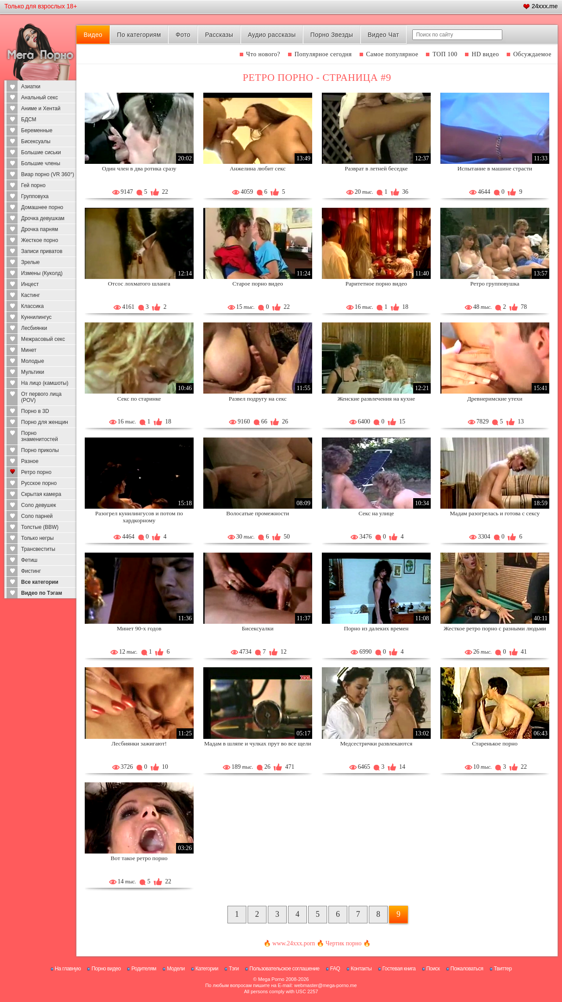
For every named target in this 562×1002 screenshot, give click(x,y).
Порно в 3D (35, 411)
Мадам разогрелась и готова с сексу (495, 513)
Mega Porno (271, 979)
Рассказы (219, 34)
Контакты (361, 969)
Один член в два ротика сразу (139, 168)
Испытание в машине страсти (495, 168)
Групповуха (35, 196)
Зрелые (30, 262)
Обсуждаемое (532, 54)
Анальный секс (39, 97)
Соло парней (37, 516)
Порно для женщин (44, 422)
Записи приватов (41, 251)
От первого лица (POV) (41, 397)
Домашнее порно (42, 207)
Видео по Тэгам (41, 593)
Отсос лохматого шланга (139, 283)
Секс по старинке (139, 398)
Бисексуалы (35, 141)
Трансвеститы (38, 549)
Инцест (30, 284)
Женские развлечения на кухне (376, 398)
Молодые (32, 361)
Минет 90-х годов (139, 628)
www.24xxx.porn (293, 943)
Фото (183, 34)
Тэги (234, 969)
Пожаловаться (466, 969)
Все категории (39, 582)
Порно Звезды (331, 34)
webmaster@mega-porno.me (325, 985)
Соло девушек (38, 505)
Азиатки (30, 86)
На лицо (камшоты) (44, 383)
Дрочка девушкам (43, 218)
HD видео (485, 54)
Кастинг (30, 295)
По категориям (139, 34)
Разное (30, 461)
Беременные (36, 130)
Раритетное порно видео (376, 283)
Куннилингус (36, 317)
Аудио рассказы (272, 34)
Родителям (143, 969)
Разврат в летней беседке (376, 168)
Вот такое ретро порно (139, 858)
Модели (176, 969)
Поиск (433, 969)
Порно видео (106, 969)
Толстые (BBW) (39, 527)
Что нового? (263, 54)
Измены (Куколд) (41, 273)
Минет (28, 350)
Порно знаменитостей (39, 436)
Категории (206, 969)
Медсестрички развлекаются (376, 743)
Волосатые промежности (257, 513)
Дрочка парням (39, 229)
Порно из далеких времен (376, 628)
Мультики (32, 372)
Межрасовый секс (43, 339)
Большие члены (40, 163)
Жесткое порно (39, 240)
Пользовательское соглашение (284, 969)
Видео (92, 34)
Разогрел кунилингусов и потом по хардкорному (139, 517)
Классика (32, 306)
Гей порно (33, 185)
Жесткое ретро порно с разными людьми (494, 628)
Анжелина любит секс (257, 168)
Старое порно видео (257, 283)
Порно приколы (40, 450)
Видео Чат (383, 34)
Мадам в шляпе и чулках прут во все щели (257, 743)
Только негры (37, 538)
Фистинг (31, 571)
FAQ (335, 969)
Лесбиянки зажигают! (139, 743)
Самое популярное (392, 54)
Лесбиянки (34, 328)
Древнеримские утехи (494, 398)
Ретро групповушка (494, 283)
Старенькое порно (495, 743)
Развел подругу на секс (258, 398)
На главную (68, 969)
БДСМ (28, 119)
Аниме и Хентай (41, 108)
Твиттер (503, 969)
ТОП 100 (445, 54)
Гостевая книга (399, 969)
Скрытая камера (41, 494)
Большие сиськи (41, 152)
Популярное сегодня (323, 54)
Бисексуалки (258, 628)
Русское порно (39, 483)
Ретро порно (36, 472)
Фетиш (29, 560)
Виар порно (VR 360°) (47, 174)
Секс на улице (376, 513)
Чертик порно (343, 943)
